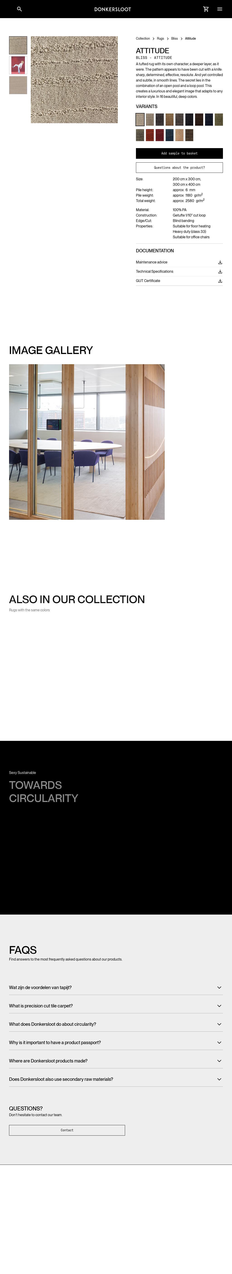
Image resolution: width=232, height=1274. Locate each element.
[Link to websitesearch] (19, 9)
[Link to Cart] (206, 9)
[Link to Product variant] (140, 119)
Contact (67, 1130)
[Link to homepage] (113, 9)
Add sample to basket (179, 153)
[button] (9, 9)
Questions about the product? (179, 167)
